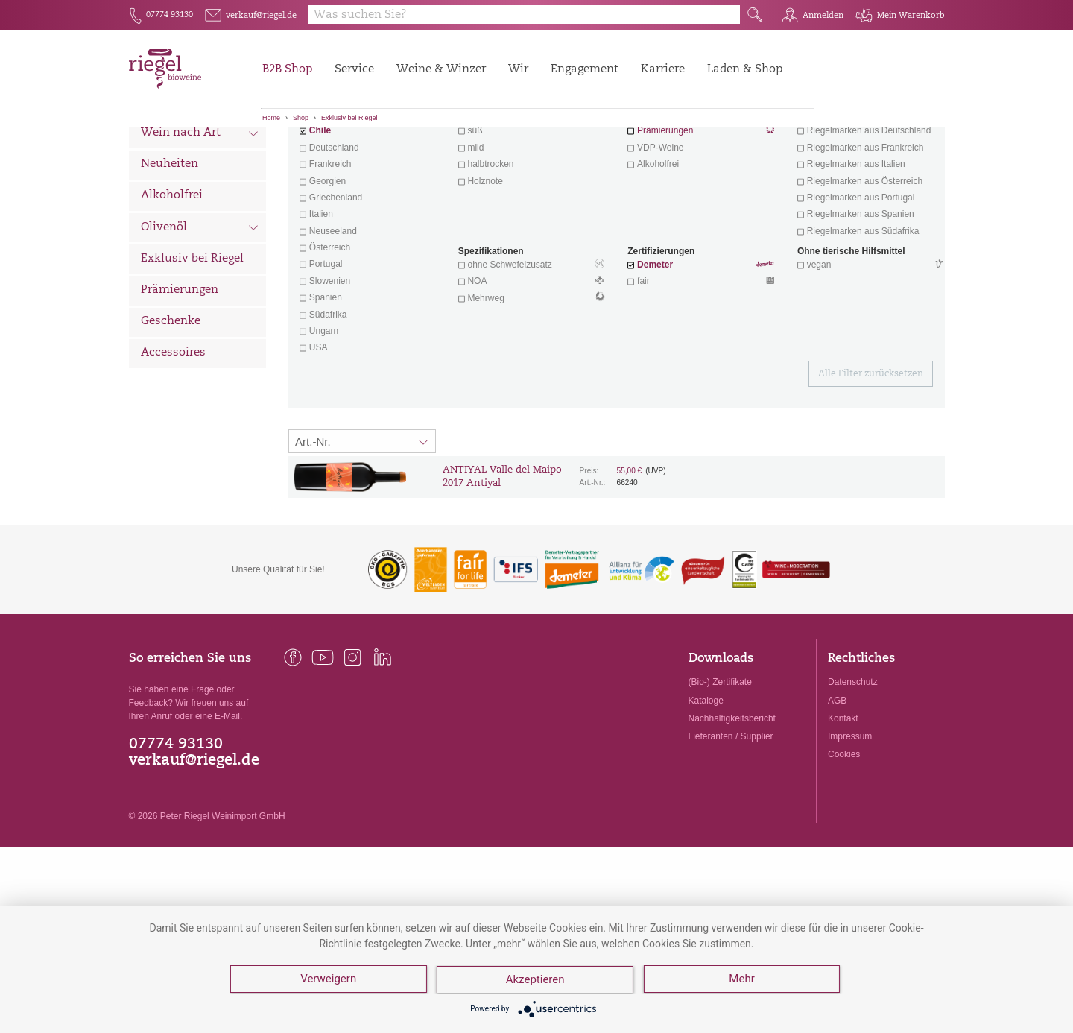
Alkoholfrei (172, 278)
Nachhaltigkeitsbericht (732, 801)
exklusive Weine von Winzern (869, 197)
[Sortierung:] (362, 524)
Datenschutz (853, 764)
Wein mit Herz (701, 198)
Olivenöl (200, 311)
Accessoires (173, 435)
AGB (837, 783)
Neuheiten (169, 247)
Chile (320, 213)
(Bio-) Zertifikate (720, 764)
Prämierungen (179, 373)
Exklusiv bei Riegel (349, 117)
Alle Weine (170, 153)
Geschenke (170, 404)
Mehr (743, 981)
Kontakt (843, 801)
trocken (481, 197)
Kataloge (706, 783)
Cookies (844, 837)
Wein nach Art (200, 217)
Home (271, 117)
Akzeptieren (536, 981)
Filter (619, 153)
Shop (300, 117)
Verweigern (328, 981)
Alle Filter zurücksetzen (870, 456)
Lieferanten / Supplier (731, 819)
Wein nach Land (200, 185)
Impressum (850, 819)
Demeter (655, 347)
